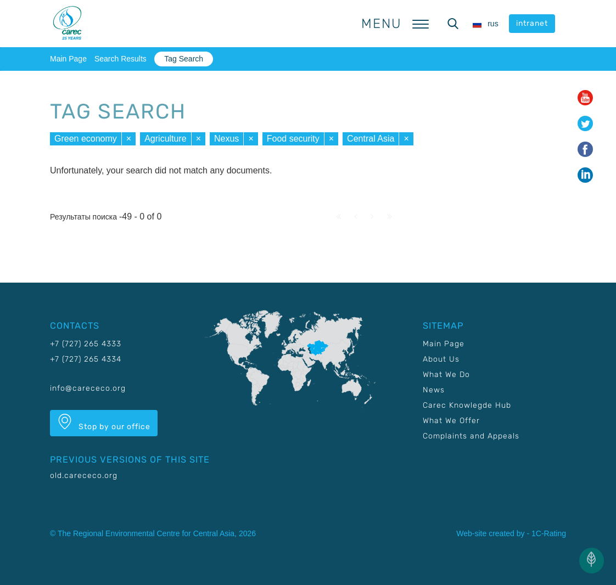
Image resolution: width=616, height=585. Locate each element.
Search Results (120, 58)
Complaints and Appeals (471, 436)
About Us (441, 359)
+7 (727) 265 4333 (85, 343)
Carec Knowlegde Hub (467, 405)
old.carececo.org (83, 475)
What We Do (446, 374)
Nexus (226, 138)
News (434, 390)
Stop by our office (103, 422)
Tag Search (183, 58)
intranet (532, 23)
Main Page (68, 58)
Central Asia (370, 138)
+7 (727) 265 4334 (85, 359)
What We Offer (451, 420)
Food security (293, 138)
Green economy (85, 138)
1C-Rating (548, 533)
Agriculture (165, 138)
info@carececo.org (88, 388)
